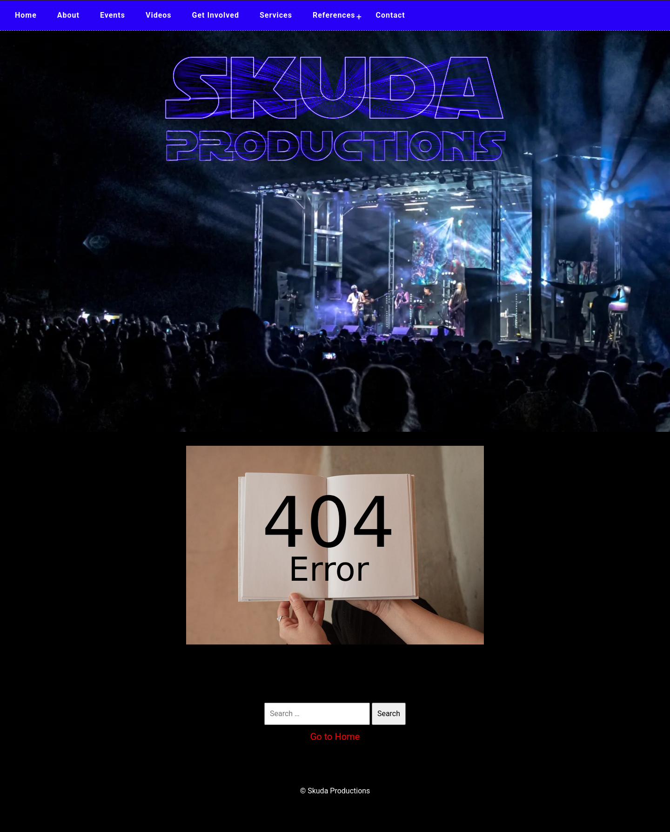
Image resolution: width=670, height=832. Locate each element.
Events (112, 15)
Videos (159, 15)
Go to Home (335, 736)
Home (26, 15)
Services (276, 15)
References (334, 15)
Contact (390, 15)
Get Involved (215, 15)
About (68, 15)
